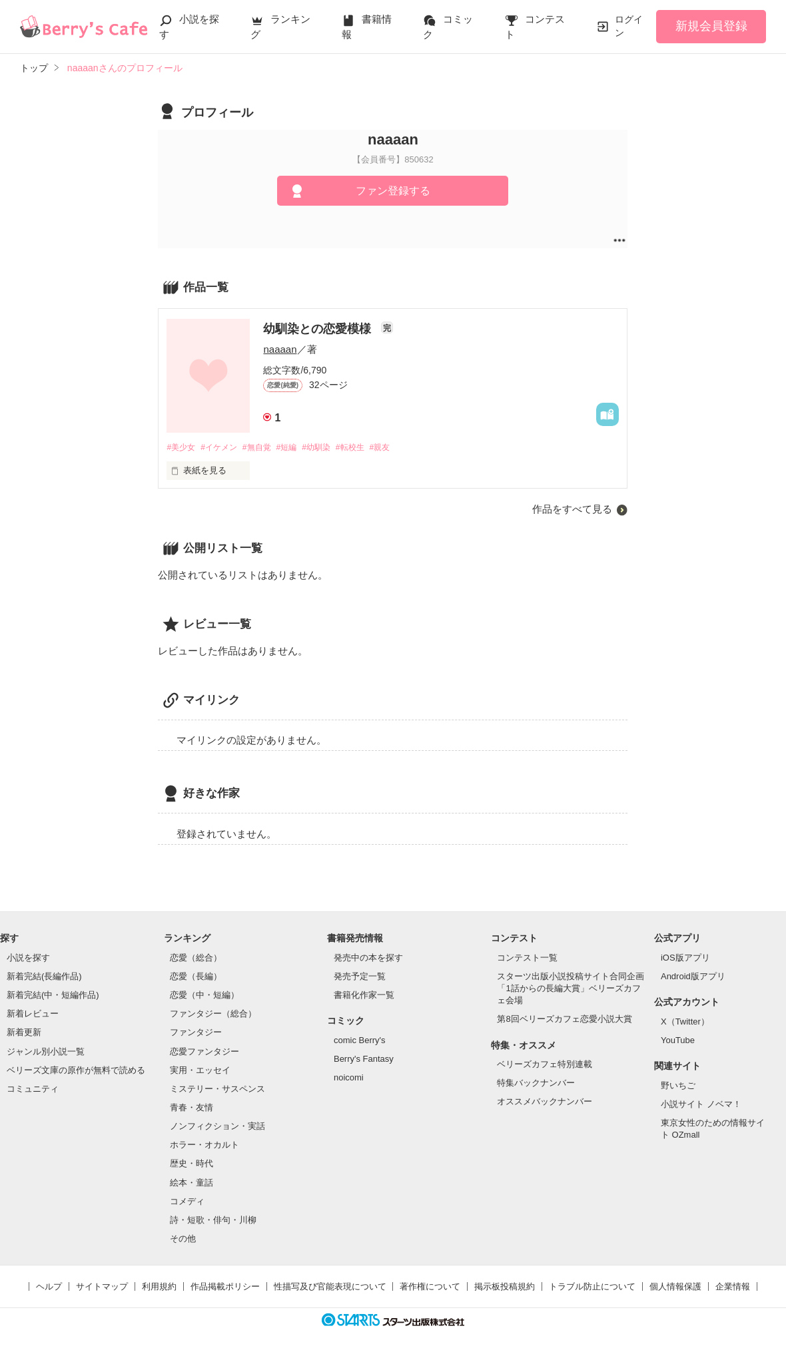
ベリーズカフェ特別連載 (544, 1065)
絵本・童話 (191, 1183)
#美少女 (182, 448)
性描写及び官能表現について (330, 1288)
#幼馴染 (331, 448)
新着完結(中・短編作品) (53, 996)
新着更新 (24, 1033)
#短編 (299, 448)
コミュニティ (33, 1089)
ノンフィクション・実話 (217, 1127)
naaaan (279, 349)
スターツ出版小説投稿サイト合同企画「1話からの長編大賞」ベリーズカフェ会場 (570, 989)
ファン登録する (393, 190)
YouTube (678, 1041)
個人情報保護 (675, 1288)
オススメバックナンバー (544, 1103)
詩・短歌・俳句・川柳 (213, 1221)
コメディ (187, 1202)
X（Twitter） (685, 1022)
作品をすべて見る (572, 510)
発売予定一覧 (360, 977)
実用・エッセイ (200, 1071)
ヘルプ (49, 1288)
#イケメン (224, 448)
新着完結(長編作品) (44, 977)
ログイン (629, 26)
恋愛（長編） (196, 977)
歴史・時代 (191, 1165)
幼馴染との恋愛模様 (318, 329)
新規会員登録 (711, 26)
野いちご (678, 1086)
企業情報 (732, 1288)
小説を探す (28, 958)
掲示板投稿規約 (504, 1288)
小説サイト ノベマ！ (701, 1105)
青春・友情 (191, 1108)
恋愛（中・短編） (204, 996)
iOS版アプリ (685, 958)
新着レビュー (33, 1015)
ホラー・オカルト (204, 1146)
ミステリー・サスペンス (217, 1089)
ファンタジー (196, 1033)
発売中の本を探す (368, 958)
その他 (183, 1239)
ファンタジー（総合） (213, 1015)
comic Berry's (360, 1041)
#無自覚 (265, 448)
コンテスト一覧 (527, 958)
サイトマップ (102, 1288)
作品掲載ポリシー (225, 1288)
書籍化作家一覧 (364, 996)
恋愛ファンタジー (204, 1052)
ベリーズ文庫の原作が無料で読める (76, 1071)
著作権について (430, 1288)
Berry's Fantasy (364, 1059)
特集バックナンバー (536, 1084)
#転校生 (369, 448)
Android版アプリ (693, 977)
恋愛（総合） (196, 958)
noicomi (349, 1078)
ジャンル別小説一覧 (46, 1052)
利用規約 (159, 1288)
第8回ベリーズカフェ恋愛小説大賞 (564, 1020)
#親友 (403, 448)
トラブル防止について (592, 1288)
